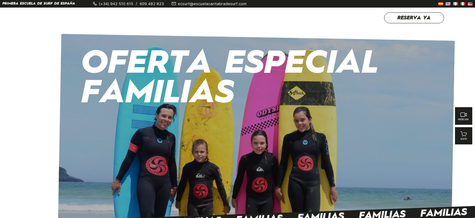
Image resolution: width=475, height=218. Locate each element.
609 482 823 (152, 4)
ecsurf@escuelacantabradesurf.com (212, 4)
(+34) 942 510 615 (116, 4)
